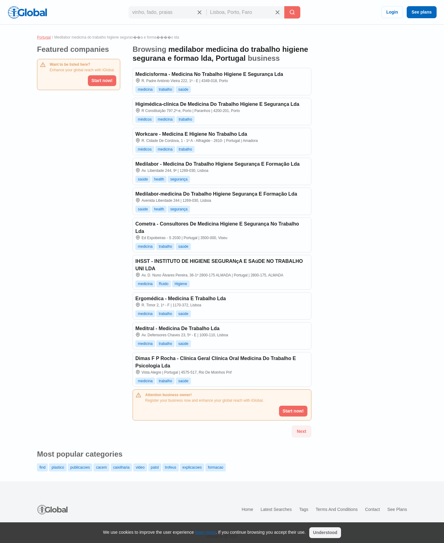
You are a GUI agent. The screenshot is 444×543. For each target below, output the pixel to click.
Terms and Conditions (337, 509)
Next (301, 431)
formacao (215, 467)
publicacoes (80, 467)
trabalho (165, 89)
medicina (145, 89)
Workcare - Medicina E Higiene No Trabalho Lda (191, 134)
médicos (145, 119)
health (159, 179)
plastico (57, 467)
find (42, 467)
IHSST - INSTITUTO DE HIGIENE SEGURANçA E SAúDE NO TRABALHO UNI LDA (219, 265)
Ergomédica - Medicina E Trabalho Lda (180, 298)
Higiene (181, 284)
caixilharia (121, 467)
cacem (101, 467)
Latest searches (276, 509)
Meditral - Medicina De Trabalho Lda (177, 328)
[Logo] (27, 12)
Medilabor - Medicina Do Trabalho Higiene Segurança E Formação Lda (217, 164)
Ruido (163, 284)
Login (392, 12)
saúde (183, 89)
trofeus (170, 467)
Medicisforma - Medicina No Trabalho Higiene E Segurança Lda (209, 74)
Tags (303, 509)
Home (247, 509)
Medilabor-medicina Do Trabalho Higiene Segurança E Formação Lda (216, 194)
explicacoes (192, 467)
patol (155, 467)
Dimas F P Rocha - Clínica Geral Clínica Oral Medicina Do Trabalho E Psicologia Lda (215, 362)
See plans (422, 12)
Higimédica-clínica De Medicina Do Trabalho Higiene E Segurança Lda (217, 104)
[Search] (292, 12)
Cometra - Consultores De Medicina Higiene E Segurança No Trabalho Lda (217, 227)
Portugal (44, 37)
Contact (372, 509)
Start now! (102, 80)
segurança (178, 179)
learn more (205, 532)
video (140, 467)
